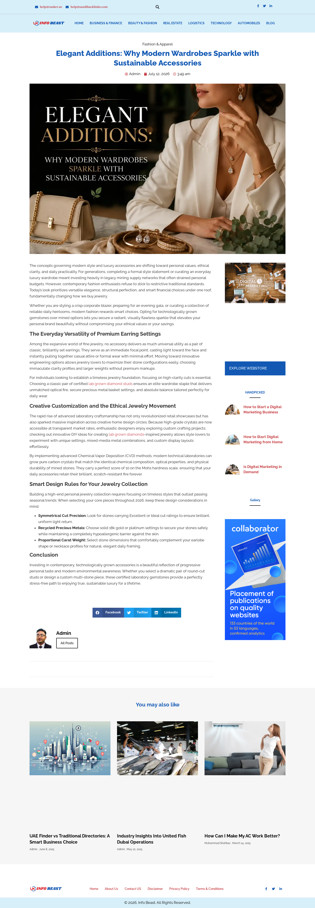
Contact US (133, 889)
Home (79, 23)
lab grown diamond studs (111, 383)
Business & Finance (106, 23)
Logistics (196, 23)
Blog (270, 23)
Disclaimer (155, 889)
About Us (111, 889)
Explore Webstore (248, 368)
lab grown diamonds (126, 434)
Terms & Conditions (210, 889)
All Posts (67, 643)
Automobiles (249, 23)
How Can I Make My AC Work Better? (242, 836)
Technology (221, 23)
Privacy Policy (179, 889)
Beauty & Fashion (142, 23)
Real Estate (172, 23)
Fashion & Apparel (157, 44)
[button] (157, 7)
